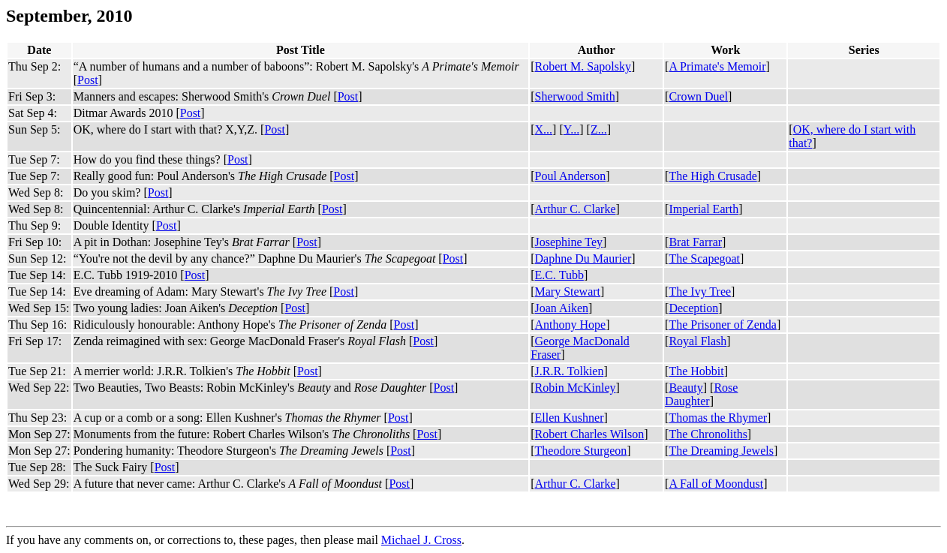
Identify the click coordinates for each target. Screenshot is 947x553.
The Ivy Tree (700, 291)
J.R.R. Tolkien (569, 371)
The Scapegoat (704, 258)
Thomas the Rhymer (718, 417)
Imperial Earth (703, 209)
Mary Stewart (568, 291)
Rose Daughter (701, 394)
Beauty (685, 387)
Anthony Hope (570, 324)
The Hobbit (696, 371)
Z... (599, 129)
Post (87, 80)
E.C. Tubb (559, 275)
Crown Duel (698, 96)
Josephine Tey (569, 242)
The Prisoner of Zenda (723, 324)
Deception (693, 308)
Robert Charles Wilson (590, 434)
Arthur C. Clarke (575, 209)
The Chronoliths (708, 434)
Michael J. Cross (421, 539)
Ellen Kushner (569, 417)
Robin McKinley (575, 387)
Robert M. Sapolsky (583, 66)
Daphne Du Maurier (583, 258)
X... (544, 129)
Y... (572, 129)
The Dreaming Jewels (721, 450)
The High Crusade (712, 176)
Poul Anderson (570, 176)
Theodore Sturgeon (581, 450)
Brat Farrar (695, 242)
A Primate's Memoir (717, 66)
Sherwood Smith (575, 96)
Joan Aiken (562, 308)
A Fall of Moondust (716, 483)
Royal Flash (697, 341)
